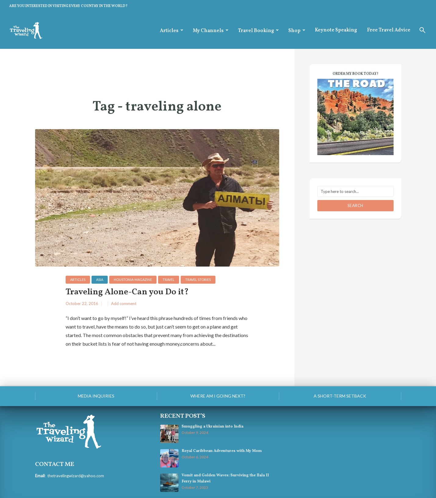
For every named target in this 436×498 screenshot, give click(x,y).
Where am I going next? (217, 395)
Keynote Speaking (336, 30)
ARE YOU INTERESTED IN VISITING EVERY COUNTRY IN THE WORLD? (68, 6)
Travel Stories (198, 280)
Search (355, 205)
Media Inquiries (96, 395)
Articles (169, 30)
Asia (99, 280)
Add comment (123, 303)
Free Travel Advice (388, 30)
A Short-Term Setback (340, 395)
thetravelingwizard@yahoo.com (75, 475)
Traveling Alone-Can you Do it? (127, 292)
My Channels (208, 30)
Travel (169, 280)
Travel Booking (256, 30)
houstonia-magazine (133, 280)
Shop (294, 30)
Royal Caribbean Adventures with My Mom (222, 451)
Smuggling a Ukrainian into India (212, 426)
